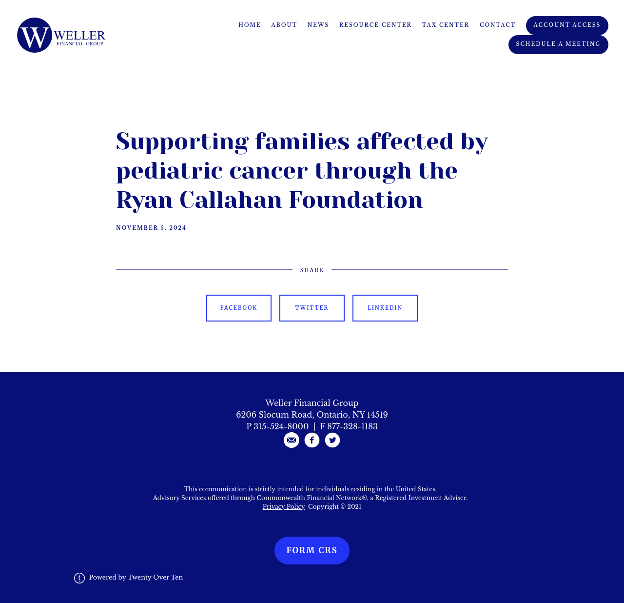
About (285, 25)
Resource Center (375, 25)
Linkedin (385, 307)
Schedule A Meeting (558, 44)
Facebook (238, 307)
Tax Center (445, 25)
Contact (498, 25)
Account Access (567, 25)
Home (249, 25)
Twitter (312, 307)
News (318, 25)
